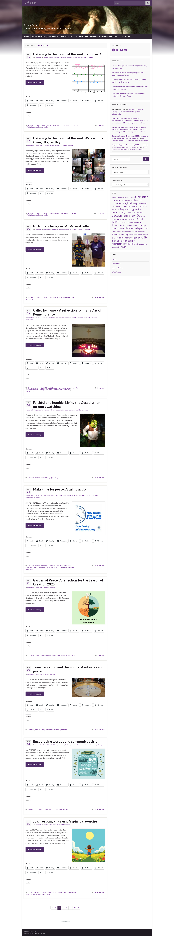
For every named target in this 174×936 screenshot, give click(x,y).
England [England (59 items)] (124, 209)
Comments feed (117, 268)
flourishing (44, 566)
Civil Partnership (55, 57)
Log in (114, 259)
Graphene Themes (39, 933)
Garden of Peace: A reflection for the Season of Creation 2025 (68, 582)
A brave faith (33, 25)
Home (26, 36)
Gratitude (68, 229)
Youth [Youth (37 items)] (123, 246)
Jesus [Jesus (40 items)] (132, 219)
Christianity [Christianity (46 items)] (118, 200)
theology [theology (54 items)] (132, 243)
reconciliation (54, 730)
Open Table (58, 145)
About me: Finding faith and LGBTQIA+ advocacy (52, 36)
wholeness (29, 569)
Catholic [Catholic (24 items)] (120, 197)
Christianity (46, 57)
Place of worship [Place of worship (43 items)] (120, 234)
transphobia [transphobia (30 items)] (142, 244)
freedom (52, 566)
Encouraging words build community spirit (65, 741)
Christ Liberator (33, 892)
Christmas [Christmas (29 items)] (128, 200)
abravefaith (38, 57)
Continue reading (34, 82)
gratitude (57, 809)
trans (68, 388)
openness (29, 567)
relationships (77, 57)
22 (75, 908)
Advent (30, 125)
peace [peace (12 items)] (118, 231)
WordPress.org (117, 272)
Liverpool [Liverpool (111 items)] (118, 225)
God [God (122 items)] (139, 215)
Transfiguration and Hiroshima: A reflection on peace (68, 669)
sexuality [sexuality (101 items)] (142, 237)
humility (47, 478)
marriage (69, 57)
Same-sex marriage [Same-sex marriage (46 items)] (126, 237)
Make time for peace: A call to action (60, 489)
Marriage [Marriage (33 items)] (142, 225)
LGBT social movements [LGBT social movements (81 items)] (126, 222)
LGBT (63, 125)
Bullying (38, 318)
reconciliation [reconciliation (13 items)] (133, 234)
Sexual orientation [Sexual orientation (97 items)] (123, 240)
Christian (37, 125)
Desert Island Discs (53, 125)
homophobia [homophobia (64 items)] (123, 219)
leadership (70, 297)
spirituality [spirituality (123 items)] (119, 243)
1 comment (101, 125)
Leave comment (99, 297)
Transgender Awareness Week (59, 390)
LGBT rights (72, 318)
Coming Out (46, 495)
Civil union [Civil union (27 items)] (116, 206)
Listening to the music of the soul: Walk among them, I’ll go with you (68, 140)
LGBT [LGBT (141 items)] (140, 219)
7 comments (101, 213)
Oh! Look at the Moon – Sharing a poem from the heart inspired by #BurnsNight (128, 111)
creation (44, 655)
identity (52, 145)
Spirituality (90, 57)
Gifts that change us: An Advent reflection (65, 226)
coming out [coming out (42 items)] (126, 206)
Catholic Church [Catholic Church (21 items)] (129, 197)
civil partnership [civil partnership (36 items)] (139, 203)
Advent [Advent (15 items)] (114, 197)
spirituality (44, 127)
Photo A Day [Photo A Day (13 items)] (141, 231)
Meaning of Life (75, 745)
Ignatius (66, 892)
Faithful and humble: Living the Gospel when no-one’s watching (66, 404)
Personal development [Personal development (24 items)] (128, 231)
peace (35, 567)
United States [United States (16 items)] (116, 247)
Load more (65, 921)
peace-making (43, 567)
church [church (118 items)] (137, 200)
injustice (64, 655)
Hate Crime (51, 318)
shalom (63, 567)
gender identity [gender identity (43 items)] (128, 215)
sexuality (83, 57)
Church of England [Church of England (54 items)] (122, 203)
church (43, 125)
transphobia (30, 391)
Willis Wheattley (44, 894)
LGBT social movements (57, 388)
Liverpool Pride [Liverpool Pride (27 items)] (131, 226)
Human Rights (60, 318)
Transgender (43, 390)
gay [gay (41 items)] (135, 209)
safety (50, 567)
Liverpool (63, 57)
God (65, 213)
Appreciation (47, 229)
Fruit (56, 297)
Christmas (46, 145)
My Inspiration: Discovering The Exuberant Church (96, 36)
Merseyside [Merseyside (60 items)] (132, 228)
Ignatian (59, 892)
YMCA (86, 410)
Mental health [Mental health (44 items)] (119, 228)
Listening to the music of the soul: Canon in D (67, 54)
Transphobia (29, 319)
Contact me (125, 36)
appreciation (32, 809)
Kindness (74, 229)
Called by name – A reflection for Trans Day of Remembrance (67, 312)
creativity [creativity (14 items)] (134, 206)
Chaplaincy (47, 410)
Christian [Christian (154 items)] (141, 197)
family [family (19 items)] (131, 210)
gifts (60, 297)
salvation (57, 567)
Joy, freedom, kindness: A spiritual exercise (65, 821)
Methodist (81, 229)
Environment (51, 655)
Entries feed (116, 264)
